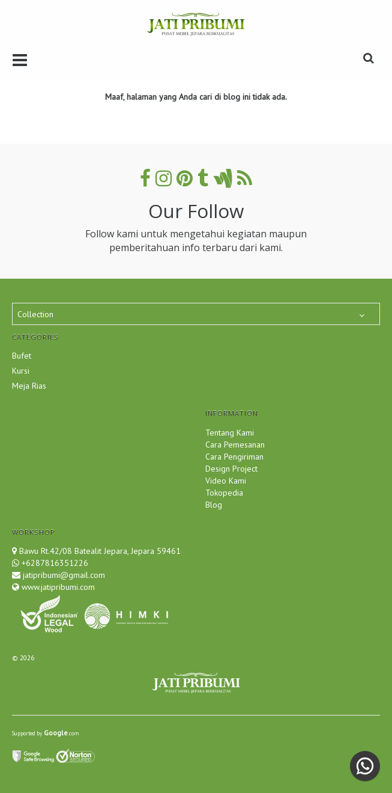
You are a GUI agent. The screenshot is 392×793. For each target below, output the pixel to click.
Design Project (231, 468)
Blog (213, 504)
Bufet (21, 355)
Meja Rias (29, 385)
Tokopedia (224, 492)
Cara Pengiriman (234, 456)
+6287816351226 (55, 563)
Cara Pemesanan (235, 444)
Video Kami (225, 480)
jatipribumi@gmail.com (62, 575)
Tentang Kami (229, 432)
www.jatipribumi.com (57, 587)
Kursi (20, 370)
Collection (35, 314)
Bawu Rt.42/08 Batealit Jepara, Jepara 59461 (100, 550)
